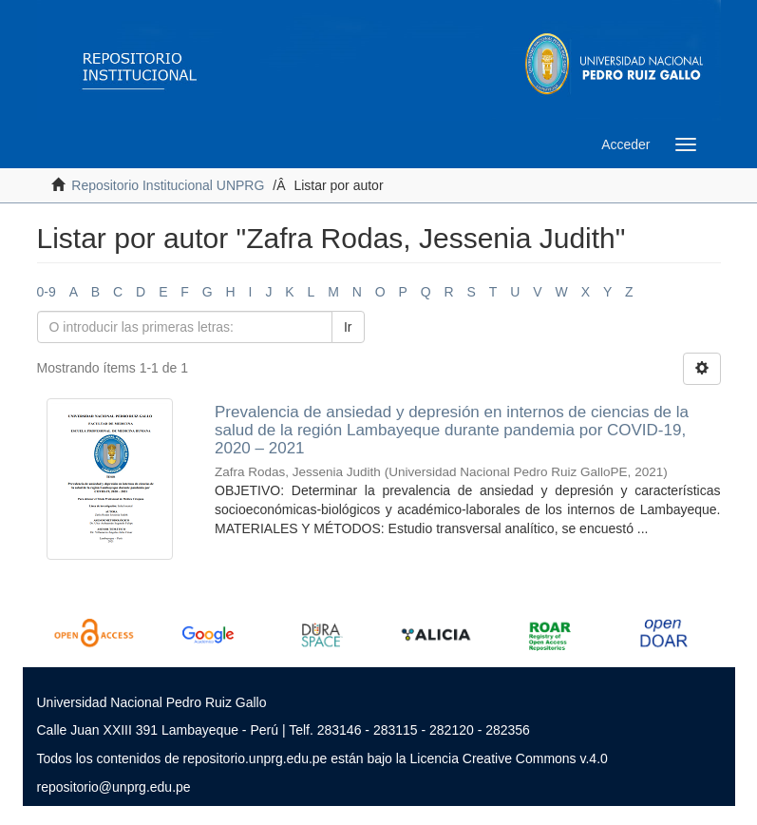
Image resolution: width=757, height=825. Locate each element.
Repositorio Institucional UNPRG (167, 185)
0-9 (46, 291)
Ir (348, 327)
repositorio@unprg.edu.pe (114, 787)
